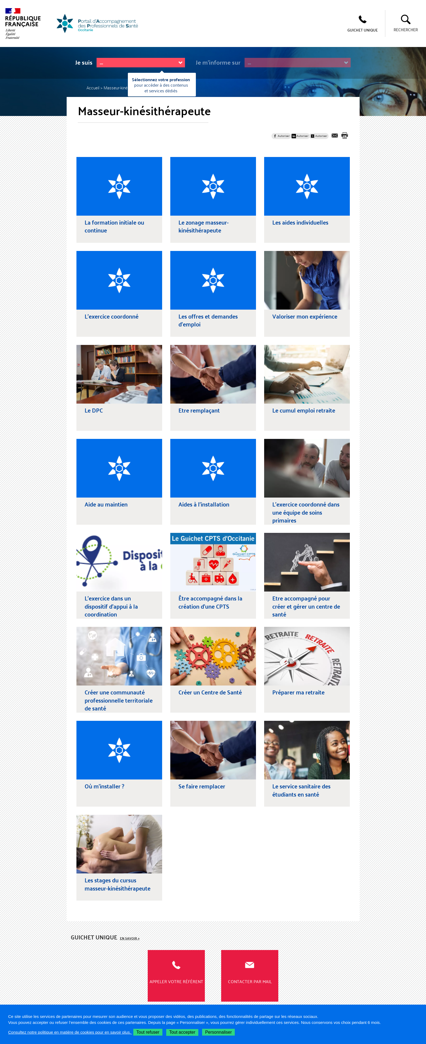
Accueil (93, 87)
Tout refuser (147, 1032)
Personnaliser (218, 1032)
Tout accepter (182, 1032)
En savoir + (130, 938)
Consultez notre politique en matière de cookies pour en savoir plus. (70, 1032)
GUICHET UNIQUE (362, 29)
